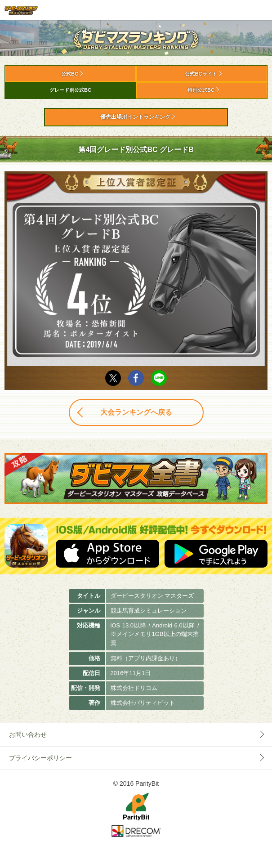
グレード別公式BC (70, 90)
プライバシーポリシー (40, 757)
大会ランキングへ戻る (136, 412)
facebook (136, 378)
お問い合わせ (28, 734)
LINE (159, 378)
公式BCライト (201, 73)
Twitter (113, 378)
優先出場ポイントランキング (135, 117)
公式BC (69, 73)
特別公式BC (200, 90)
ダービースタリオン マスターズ (21, 10)
